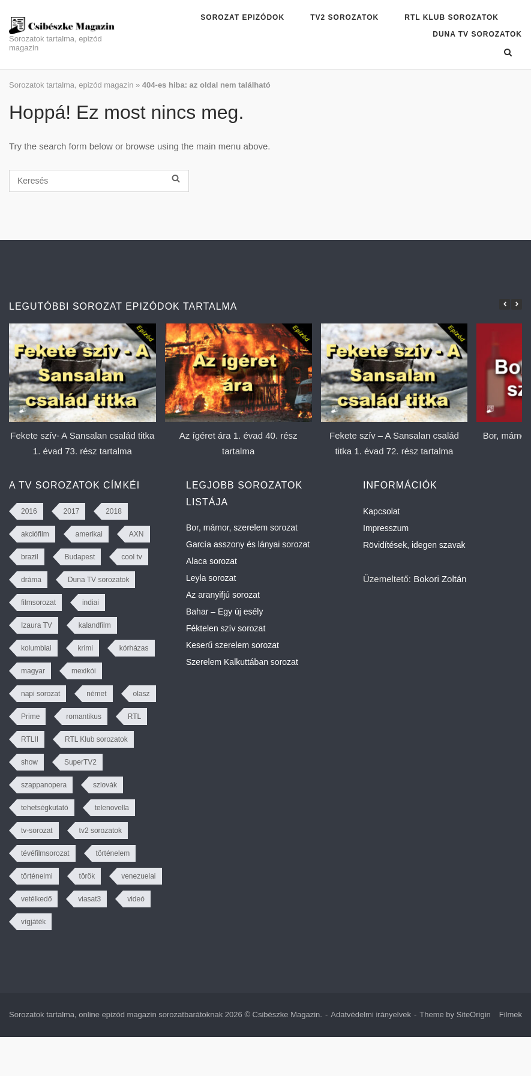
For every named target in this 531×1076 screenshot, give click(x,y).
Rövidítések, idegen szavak (414, 545)
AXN (136, 534)
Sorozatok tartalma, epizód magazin (71, 84)
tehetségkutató (44, 808)
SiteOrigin (474, 1014)
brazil (29, 557)
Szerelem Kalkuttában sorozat (242, 662)
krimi (85, 648)
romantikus (83, 716)
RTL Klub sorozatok (451, 17)
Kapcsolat (381, 511)
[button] (516, 304)
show (29, 762)
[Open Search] (508, 52)
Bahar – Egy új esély (224, 611)
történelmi (37, 876)
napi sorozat (40, 694)
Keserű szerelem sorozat (232, 645)
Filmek (510, 1014)
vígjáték (33, 922)
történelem (113, 853)
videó (136, 899)
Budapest (80, 557)
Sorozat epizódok (242, 17)
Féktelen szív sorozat (225, 628)
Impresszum (386, 528)
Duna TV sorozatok (477, 34)
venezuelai (138, 876)
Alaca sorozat (211, 561)
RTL (134, 716)
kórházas (134, 648)
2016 (29, 511)
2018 (114, 511)
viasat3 (89, 899)
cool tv (131, 557)
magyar (33, 671)
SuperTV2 (80, 762)
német (96, 694)
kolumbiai (36, 648)
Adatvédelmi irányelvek (371, 1014)
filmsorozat (38, 602)
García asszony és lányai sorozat (248, 544)
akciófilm (35, 534)
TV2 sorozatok (344, 17)
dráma (31, 580)
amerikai (89, 534)
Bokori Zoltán (439, 579)
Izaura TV (36, 625)
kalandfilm (95, 625)
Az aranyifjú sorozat (223, 595)
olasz (141, 694)
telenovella (112, 808)
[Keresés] (99, 181)
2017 (72, 511)
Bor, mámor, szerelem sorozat (242, 527)
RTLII (29, 739)
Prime (30, 716)
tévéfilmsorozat (45, 853)
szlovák (105, 785)
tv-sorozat (37, 830)
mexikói (83, 671)
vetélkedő (36, 899)
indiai (90, 602)
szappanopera (44, 785)
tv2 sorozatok (100, 830)
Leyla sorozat (211, 578)
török (87, 876)
